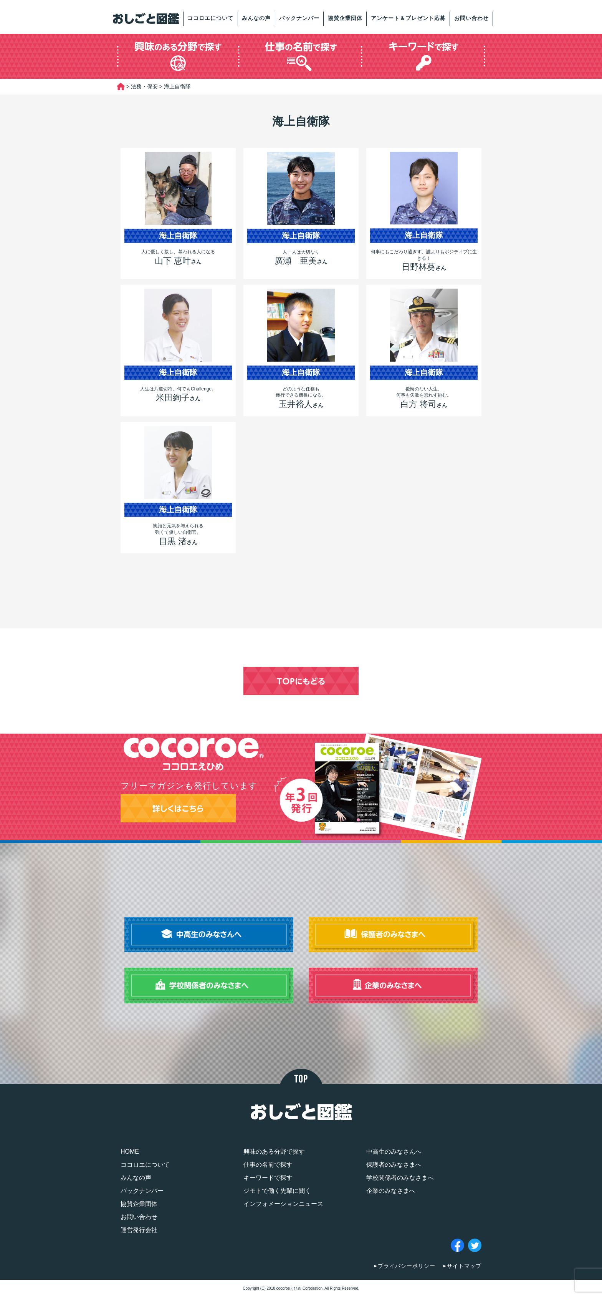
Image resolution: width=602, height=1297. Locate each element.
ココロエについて (210, 18)
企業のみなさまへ (390, 1190)
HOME (130, 1151)
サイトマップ (464, 1266)
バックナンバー (299, 18)
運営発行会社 (139, 1230)
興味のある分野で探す (274, 1151)
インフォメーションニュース (283, 1204)
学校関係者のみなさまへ (400, 1177)
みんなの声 (256, 18)
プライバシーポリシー (406, 1266)
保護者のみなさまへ (394, 1164)
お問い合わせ (471, 18)
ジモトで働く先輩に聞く (277, 1190)
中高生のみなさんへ (394, 1151)
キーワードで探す (268, 1177)
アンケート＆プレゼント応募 (408, 18)
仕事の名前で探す (268, 1164)
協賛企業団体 (345, 18)
